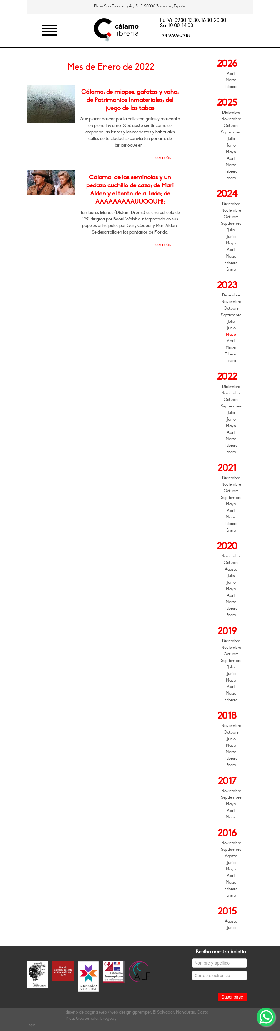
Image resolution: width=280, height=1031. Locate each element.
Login (31, 1025)
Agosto (231, 569)
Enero (231, 178)
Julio (231, 138)
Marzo (231, 80)
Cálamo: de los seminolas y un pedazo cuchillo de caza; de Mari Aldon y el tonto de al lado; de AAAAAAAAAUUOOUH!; (130, 190)
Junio (231, 145)
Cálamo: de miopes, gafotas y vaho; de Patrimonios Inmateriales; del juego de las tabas (130, 100)
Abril (231, 73)
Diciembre (231, 112)
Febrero (231, 86)
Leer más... (162, 157)
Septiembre (231, 132)
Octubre (231, 125)
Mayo (231, 151)
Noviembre (231, 119)
